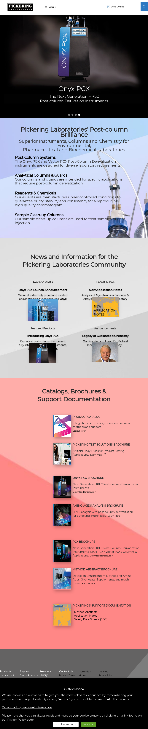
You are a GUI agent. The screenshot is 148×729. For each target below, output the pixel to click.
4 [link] (79, 115)
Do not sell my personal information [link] (27, 707)
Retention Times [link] (85, 673)
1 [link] (69, 115)
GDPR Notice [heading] (74, 689)
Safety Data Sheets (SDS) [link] (90, 619)
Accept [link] (88, 724)
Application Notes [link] (85, 615)
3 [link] (76, 115)
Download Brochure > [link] (84, 491)
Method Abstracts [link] (85, 612)
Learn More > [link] (115, 515)
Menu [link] (49, 7)
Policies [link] (103, 671)
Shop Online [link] (117, 6)
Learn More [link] (98, 454)
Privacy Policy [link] (105, 675)
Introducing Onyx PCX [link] (42, 336)
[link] (20, 6)
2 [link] (72, 115)
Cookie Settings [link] (66, 724)
